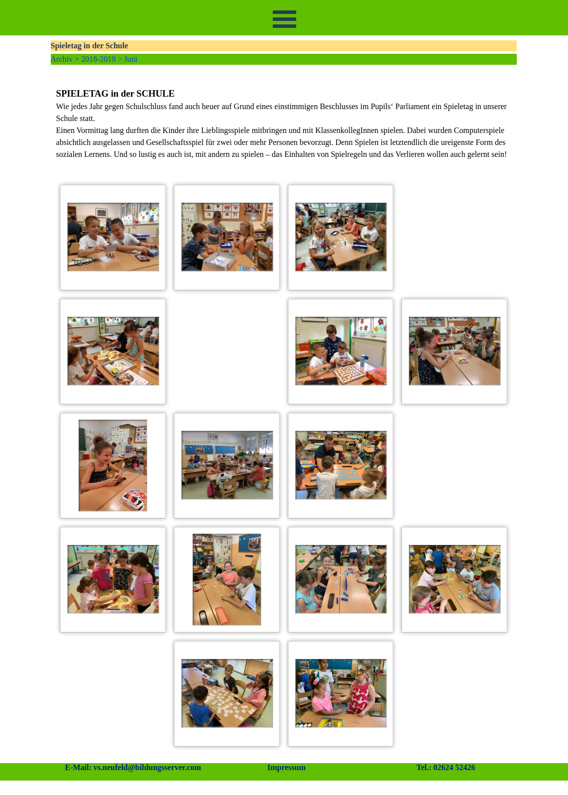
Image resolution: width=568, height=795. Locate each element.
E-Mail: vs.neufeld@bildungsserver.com (133, 767)
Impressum (286, 767)
